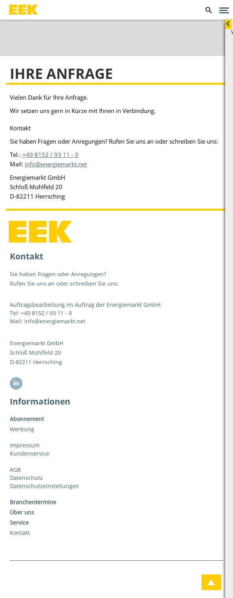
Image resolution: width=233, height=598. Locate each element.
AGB (15, 469)
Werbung (22, 429)
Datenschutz (26, 477)
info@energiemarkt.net (56, 164)
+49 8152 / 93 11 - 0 (50, 155)
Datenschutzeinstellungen (44, 486)
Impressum (25, 445)
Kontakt (20, 532)
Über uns (22, 512)
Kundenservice (29, 453)
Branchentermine (33, 502)
